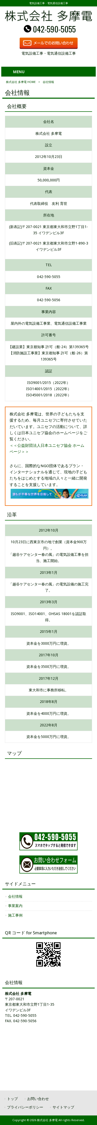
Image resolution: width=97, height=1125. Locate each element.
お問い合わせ (38, 1099)
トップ (12, 1099)
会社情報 (15, 896)
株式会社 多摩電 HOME (21, 82)
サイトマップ (63, 1107)
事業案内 (15, 906)
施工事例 (15, 915)
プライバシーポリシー (25, 1107)
